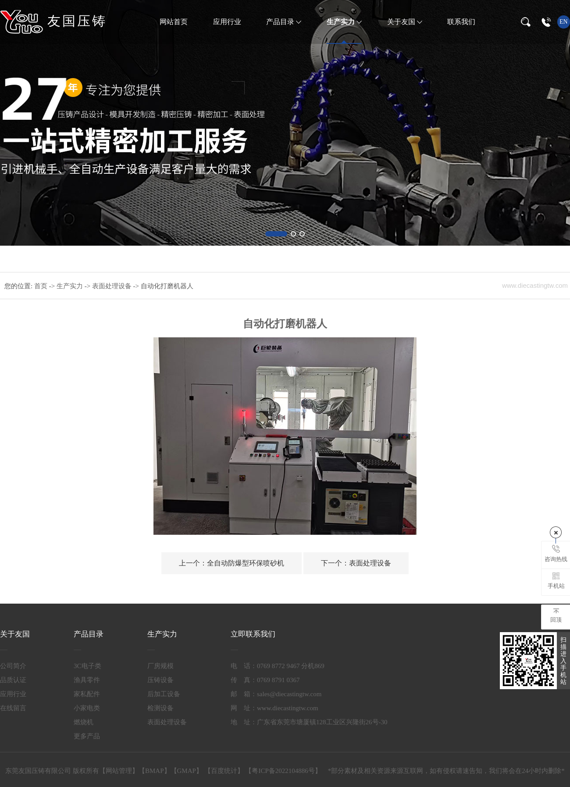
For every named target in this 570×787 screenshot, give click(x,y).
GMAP (186, 770)
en (563, 21)
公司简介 (13, 665)
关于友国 (402, 21)
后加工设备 (163, 694)
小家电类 (87, 708)
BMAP (154, 770)
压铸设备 (160, 679)
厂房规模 (160, 665)
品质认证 (13, 679)
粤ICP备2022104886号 (283, 770)
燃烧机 (83, 722)
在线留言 (13, 708)
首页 (41, 286)
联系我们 (461, 21)
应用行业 (227, 21)
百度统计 (224, 770)
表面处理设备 (112, 286)
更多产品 (87, 736)
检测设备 (160, 708)
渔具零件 (87, 679)
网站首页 (174, 21)
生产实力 (341, 21)
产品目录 (281, 21)
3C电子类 (87, 665)
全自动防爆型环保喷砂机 (231, 563)
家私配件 (87, 694)
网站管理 (119, 770)
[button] (276, 233)
